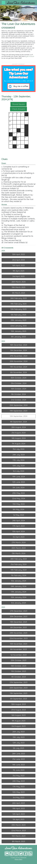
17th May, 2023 (18, 786)
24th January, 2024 (18, 586)
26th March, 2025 (19, 282)
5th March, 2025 (18, 293)
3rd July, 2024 (18, 471)
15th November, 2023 (18, 644)
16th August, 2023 (18, 715)
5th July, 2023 (18, 748)
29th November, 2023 (18, 633)
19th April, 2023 (18, 808)
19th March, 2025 (18, 287)
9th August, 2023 (18, 721)
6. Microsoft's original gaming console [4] (18, 184)
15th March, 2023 (18, 836)
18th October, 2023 (18, 666)
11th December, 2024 (18, 350)
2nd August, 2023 (18, 726)
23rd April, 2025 (18, 260)
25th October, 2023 (18, 660)
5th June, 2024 (18, 487)
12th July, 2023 (18, 742)
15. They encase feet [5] (11, 240)
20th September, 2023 (18, 688)
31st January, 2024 (18, 581)
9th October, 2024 (18, 394)
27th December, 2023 (18, 611)
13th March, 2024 (18, 553)
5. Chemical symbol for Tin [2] (13, 182)
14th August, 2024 (19, 438)
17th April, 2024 (18, 526)
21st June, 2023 (18, 759)
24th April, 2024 (18, 520)
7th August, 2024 (18, 443)
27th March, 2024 (18, 542)
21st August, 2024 (18, 432)
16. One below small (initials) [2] (14, 242)
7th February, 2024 (18, 575)
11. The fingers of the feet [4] (13, 225)
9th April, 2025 (18, 271)
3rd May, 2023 (18, 797)
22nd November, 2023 (19, 638)
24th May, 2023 (18, 781)
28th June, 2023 (18, 753)
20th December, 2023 (18, 616)
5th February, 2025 (18, 315)
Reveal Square (18, 104)
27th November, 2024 (18, 356)
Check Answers (18, 109)
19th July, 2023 (18, 737)
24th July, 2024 (19, 455)
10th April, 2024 (18, 531)
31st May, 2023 (18, 775)
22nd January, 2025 (18, 326)
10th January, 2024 (18, 597)
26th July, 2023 (18, 732)
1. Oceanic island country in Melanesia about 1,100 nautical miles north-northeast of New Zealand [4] (17, 210)
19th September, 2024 (18, 411)
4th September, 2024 (18, 422)
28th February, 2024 (18, 559)
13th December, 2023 (18, 622)
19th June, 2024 (18, 476)
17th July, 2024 (18, 460)
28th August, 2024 (18, 427)
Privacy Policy (18, 859)
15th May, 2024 (19, 504)
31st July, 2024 (18, 449)
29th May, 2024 (18, 493)
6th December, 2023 (18, 627)
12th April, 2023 (18, 814)
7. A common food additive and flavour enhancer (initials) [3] (17, 187)
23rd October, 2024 (18, 383)
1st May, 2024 (18, 515)
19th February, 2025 (18, 304)
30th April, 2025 (18, 254)
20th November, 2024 (18, 361)
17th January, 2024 (18, 592)
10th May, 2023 (18, 792)
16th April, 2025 (18, 265)
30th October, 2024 (18, 378)
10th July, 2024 (18, 465)
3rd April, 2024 (18, 537)
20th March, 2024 (19, 548)
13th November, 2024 (18, 367)
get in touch (30, 56)
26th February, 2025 (18, 298)
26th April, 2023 (18, 803)
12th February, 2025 (18, 309)
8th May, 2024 (18, 509)
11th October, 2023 (18, 671)
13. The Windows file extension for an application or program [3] (16, 233)
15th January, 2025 (18, 331)
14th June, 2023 (18, 764)
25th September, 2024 (18, 405)
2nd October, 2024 (18, 400)
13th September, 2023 (18, 693)
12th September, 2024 (18, 416)
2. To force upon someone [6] (13, 171)
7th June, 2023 (18, 770)
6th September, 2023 (18, 699)
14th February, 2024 (18, 570)
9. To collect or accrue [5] (11, 214)
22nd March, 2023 (18, 830)
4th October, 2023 (18, 677)
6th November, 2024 (18, 372)
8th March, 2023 (18, 841)
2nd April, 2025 (18, 276)
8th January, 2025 (18, 337)
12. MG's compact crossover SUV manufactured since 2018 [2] (15, 228)
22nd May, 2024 (18, 498)
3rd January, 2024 (18, 603)
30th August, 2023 (18, 704)
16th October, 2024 (18, 389)
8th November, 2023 (18, 649)
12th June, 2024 (18, 482)
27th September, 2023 (18, 682)
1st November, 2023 (19, 655)
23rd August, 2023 (18, 710)
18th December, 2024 (18, 345)
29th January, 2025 (18, 320)
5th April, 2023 (18, 819)
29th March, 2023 (18, 825)
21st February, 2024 (18, 564)
